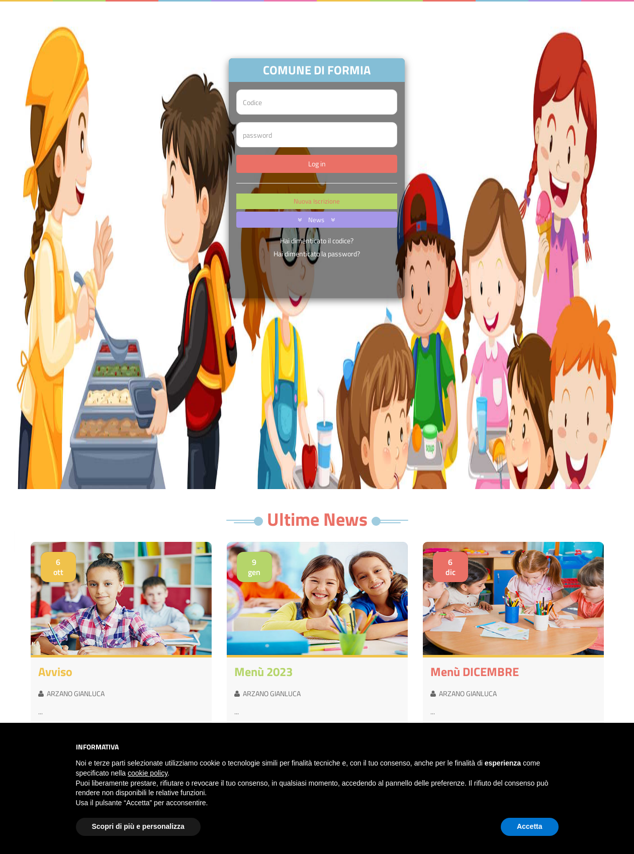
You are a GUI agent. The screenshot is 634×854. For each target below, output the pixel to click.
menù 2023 (263, 671)
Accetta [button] (529, 826)
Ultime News (317, 519)
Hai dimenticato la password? (317, 253)
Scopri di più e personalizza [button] (138, 826)
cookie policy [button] (147, 773)
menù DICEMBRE (474, 671)
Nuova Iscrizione (317, 201)
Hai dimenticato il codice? (316, 240)
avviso (55, 671)
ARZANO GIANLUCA (71, 693)
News (314, 220)
